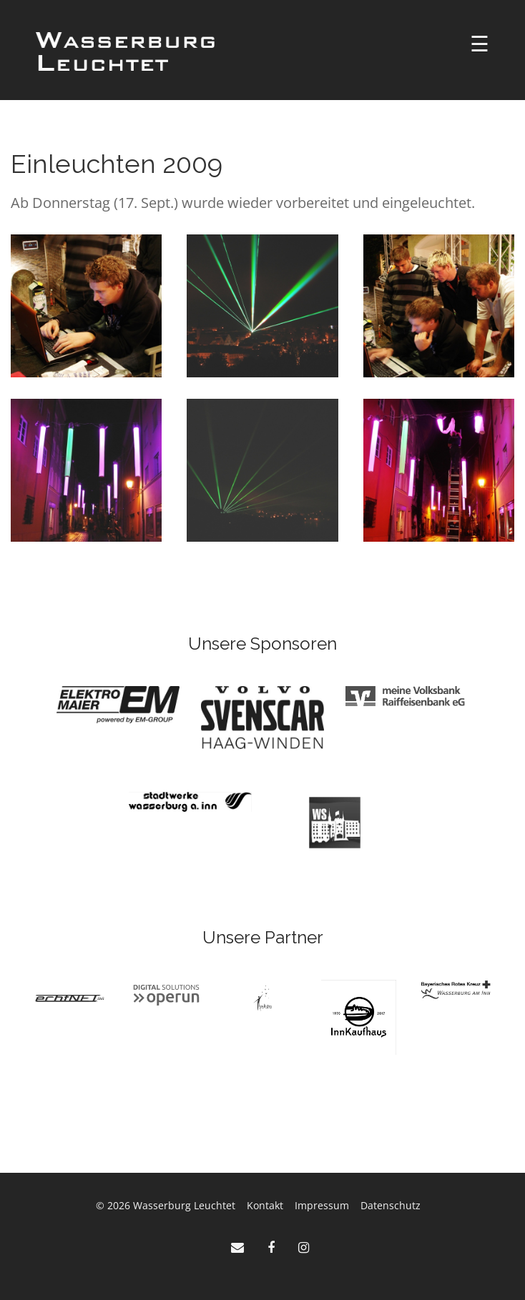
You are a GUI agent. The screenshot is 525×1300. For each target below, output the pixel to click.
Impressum (322, 1205)
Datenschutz (390, 1205)
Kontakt (265, 1205)
